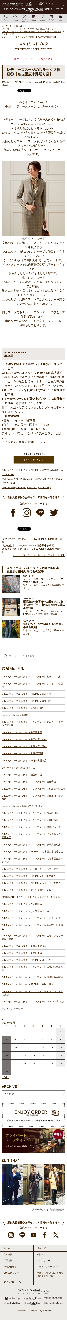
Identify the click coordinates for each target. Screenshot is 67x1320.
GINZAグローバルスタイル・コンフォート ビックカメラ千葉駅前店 (32, 836)
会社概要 (8, 1254)
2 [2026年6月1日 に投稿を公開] (6, 1039)
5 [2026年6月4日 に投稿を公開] (33, 1039)
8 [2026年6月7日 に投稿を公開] (60, 1039)
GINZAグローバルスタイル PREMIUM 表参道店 (26, 701)
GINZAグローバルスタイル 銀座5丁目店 (22, 753)
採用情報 (8, 1260)
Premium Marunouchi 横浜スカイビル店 (22, 806)
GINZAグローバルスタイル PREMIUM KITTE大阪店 (29, 876)
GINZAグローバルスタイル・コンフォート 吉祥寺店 (29, 781)
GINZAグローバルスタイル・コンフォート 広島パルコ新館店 (32, 969)
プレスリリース (44, 1260)
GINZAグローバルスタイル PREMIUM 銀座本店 (26, 694)
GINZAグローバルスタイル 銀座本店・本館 (24, 739)
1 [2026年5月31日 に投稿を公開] (60, 1031)
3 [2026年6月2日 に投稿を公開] (15, 1039)
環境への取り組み (12, 1282)
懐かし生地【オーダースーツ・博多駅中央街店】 (29, 545)
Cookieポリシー (11, 1273)
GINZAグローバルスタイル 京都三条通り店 (24, 945)
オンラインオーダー (12, 1008)
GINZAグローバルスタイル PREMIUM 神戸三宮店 (28, 960)
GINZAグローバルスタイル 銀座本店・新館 (24, 746)
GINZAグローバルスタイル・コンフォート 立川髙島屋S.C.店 (33, 788)
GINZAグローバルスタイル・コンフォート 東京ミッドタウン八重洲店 (32, 724)
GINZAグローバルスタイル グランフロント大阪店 (28, 890)
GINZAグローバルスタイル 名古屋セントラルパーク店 (30, 869)
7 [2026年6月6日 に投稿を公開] (51, 1039)
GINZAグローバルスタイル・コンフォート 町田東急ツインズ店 (32, 797)
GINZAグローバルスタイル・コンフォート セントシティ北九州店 (32, 993)
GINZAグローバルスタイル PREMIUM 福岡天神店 (28, 984)
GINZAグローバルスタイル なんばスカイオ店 (25, 911)
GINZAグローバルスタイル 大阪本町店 (22, 904)
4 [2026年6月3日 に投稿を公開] (24, 1039)
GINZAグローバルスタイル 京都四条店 (22, 953)
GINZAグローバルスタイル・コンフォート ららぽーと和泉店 (32, 927)
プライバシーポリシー (48, 1266)
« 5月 (5, 1077)
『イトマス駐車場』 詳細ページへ (23, 442)
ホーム (7, 1248)
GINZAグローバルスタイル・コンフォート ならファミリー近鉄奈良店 (32, 937)
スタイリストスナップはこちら (34, 59)
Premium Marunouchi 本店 (15, 715)
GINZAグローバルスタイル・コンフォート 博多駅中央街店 (32, 977)
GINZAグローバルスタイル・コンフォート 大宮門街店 (30, 820)
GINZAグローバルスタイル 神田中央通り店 (24, 760)
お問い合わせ (10, 1266)
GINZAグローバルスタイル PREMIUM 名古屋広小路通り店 (32, 851)
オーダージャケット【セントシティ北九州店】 (39, 555)
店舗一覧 (41, 1248)
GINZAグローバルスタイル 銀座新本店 (22, 732)
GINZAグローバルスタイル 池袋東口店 (22, 774)
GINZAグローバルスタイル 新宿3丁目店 (22, 708)
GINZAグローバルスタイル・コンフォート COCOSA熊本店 (33, 1001)
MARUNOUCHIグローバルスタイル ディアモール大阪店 (31, 897)
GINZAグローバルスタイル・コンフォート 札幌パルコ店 (31, 676)
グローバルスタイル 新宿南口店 (18, 767)
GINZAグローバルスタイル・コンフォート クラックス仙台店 (32, 685)
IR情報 (40, 1254)
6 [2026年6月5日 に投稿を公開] (42, 1039)
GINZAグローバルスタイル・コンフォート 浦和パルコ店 (31, 827)
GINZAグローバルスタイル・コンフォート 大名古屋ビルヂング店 (32, 860)
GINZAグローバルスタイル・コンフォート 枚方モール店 (31, 918)
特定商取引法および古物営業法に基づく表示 (50, 1274)
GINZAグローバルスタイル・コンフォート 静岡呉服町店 (31, 844)
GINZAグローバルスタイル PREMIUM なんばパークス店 (31, 883)
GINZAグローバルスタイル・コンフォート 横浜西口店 (30, 813)
